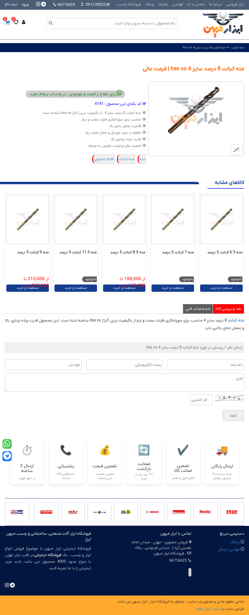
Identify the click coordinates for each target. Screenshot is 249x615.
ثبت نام (11, 4)
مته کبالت (237, 48)
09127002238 (98, 4)
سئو (217, 608)
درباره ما (215, 4)
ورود (25, 4)
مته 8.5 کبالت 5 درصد (127, 252)
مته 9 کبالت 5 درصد (33, 252)
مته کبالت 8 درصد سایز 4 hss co (204, 48)
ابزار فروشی (235, 4)
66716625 (64, 4)
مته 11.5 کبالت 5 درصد (78, 252)
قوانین (177, 4)
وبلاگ (149, 4)
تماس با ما (196, 4)
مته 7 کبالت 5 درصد (178, 252)
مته (142, 159)
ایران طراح (204, 608)
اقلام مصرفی (104, 159)
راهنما (163, 4)
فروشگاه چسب (129, 4)
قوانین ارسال (228, 549)
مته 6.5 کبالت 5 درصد (224, 252)
